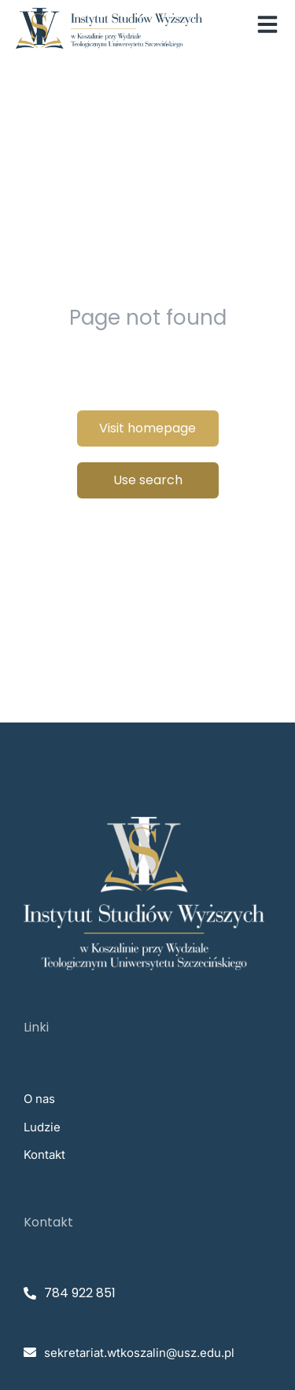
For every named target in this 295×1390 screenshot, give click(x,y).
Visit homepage (147, 428)
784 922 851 (80, 1293)
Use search (148, 480)
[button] (267, 24)
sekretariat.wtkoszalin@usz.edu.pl (139, 1352)
